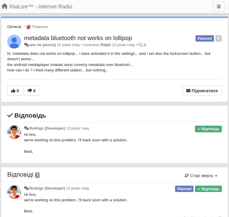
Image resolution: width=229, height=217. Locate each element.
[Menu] (218, 7)
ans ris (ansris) (42, 45)
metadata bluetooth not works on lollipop (78, 38)
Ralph (106, 45)
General (14, 26)
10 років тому (77, 128)
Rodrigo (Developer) (47, 128)
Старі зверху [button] (201, 175)
